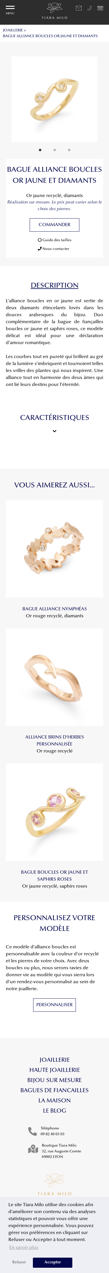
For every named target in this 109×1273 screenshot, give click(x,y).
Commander (54, 225)
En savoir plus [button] (23, 1247)
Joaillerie (55, 1060)
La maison (54, 1101)
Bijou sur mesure (54, 1081)
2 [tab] (55, 150)
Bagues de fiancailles (54, 1091)
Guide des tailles (55, 240)
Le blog (54, 1111)
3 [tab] (69, 150)
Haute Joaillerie (54, 1070)
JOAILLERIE (13, 30)
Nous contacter (53, 249)
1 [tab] (40, 150)
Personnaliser (54, 1005)
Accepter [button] (52, 1262)
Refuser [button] (19, 1262)
